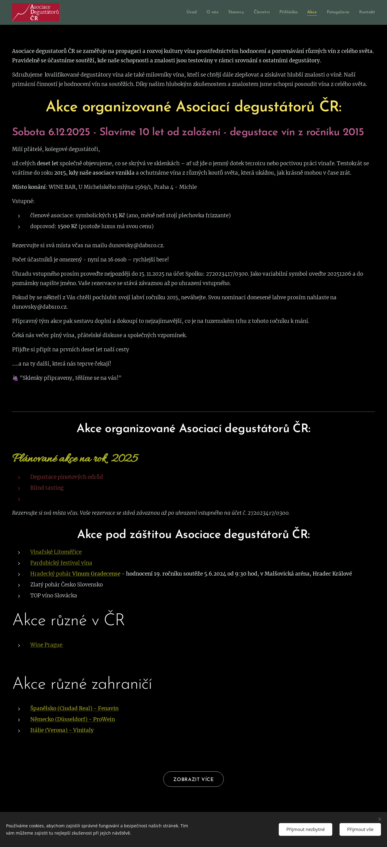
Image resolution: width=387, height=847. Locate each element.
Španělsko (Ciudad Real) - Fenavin (74, 708)
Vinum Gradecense (96, 573)
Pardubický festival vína (61, 563)
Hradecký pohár (51, 573)
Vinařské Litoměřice (56, 552)
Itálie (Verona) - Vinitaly (62, 730)
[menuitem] (176, 12)
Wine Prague (46, 645)
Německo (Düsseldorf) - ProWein (72, 719)
